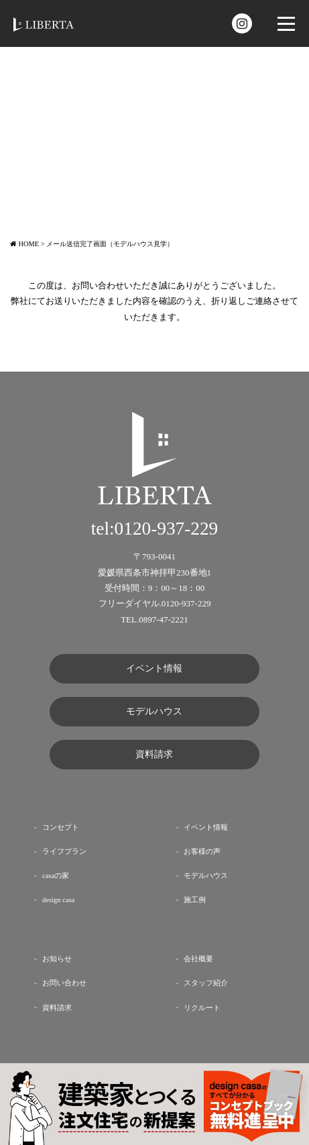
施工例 (195, 900)
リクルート (202, 1008)
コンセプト (60, 827)
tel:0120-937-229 (155, 529)
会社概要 (198, 959)
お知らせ (57, 959)
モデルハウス (154, 711)
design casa (58, 900)
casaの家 (55, 875)
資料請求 (154, 754)
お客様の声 (202, 851)
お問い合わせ (64, 983)
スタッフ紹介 (206, 983)
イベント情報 (154, 668)
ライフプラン (64, 851)
